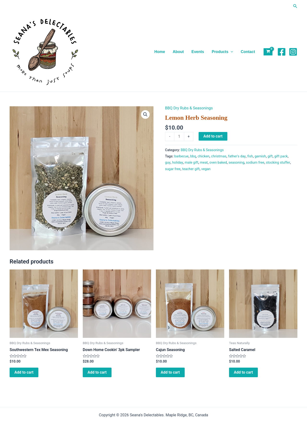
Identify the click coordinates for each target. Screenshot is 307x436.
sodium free (255, 163)
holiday (177, 163)
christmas (218, 156)
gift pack (281, 156)
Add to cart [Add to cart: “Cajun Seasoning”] (170, 372)
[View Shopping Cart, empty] (268, 52)
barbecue (181, 156)
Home (159, 52)
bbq (193, 156)
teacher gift (191, 169)
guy (168, 163)
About (178, 52)
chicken (203, 156)
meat (204, 163)
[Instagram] (293, 52)
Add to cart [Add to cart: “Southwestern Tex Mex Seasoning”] (24, 372)
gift (270, 156)
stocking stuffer (278, 163)
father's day (237, 156)
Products (222, 51)
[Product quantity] (179, 136)
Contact (248, 52)
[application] (230, 51)
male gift (191, 163)
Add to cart (213, 136)
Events (197, 52)
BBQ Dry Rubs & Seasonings (189, 108)
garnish (260, 156)
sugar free (173, 169)
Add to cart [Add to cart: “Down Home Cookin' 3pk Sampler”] (97, 372)
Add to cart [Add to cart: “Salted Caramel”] (243, 372)
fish (250, 156)
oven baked (218, 163)
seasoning (236, 163)
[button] (295, 6)
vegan (205, 169)
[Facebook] (281, 52)
